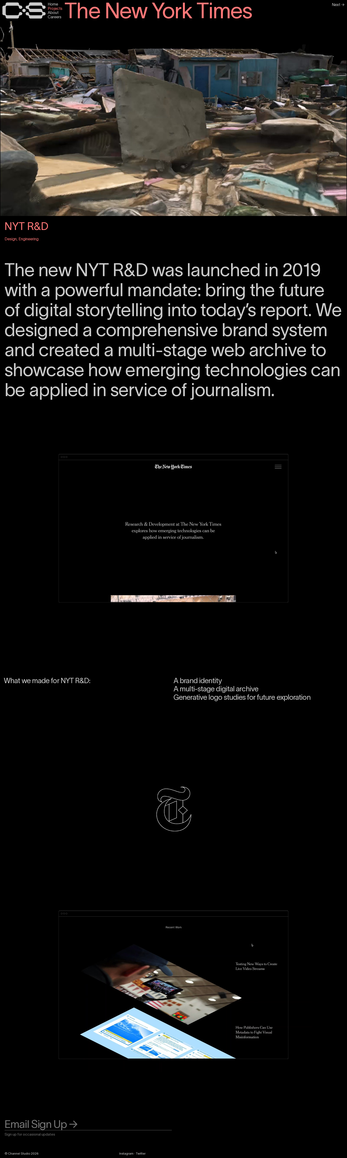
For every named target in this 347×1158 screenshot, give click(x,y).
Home (53, 4)
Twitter (141, 1153)
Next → (338, 4)
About (53, 12)
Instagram (126, 1153)
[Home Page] (24, 10)
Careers (54, 17)
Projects (55, 8)
